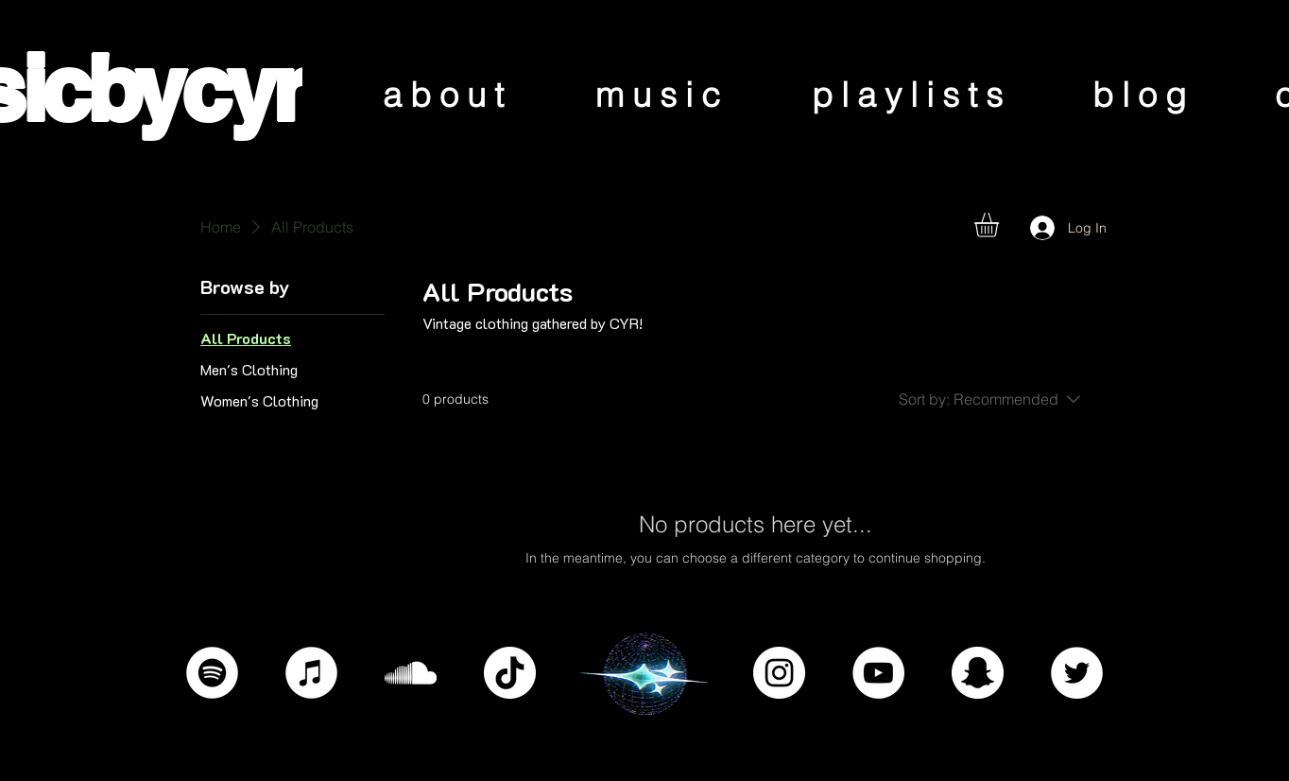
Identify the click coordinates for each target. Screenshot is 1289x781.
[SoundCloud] (411, 673)
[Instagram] (779, 673)
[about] (447, 94)
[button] (1000, 225)
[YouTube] (878, 673)
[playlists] (911, 94)
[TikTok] (510, 673)
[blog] (1142, 94)
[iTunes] (311, 673)
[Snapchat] (978, 673)
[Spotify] (212, 673)
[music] (661, 94)
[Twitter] (1077, 673)
